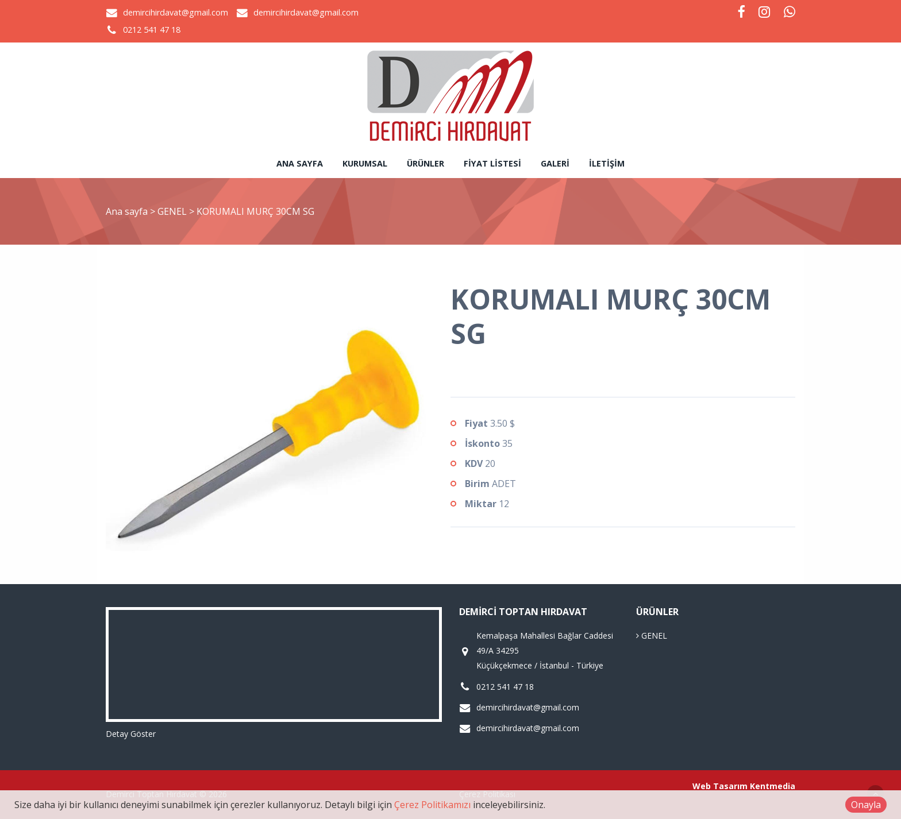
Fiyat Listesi (492, 163)
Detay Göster (131, 733)
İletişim (607, 163)
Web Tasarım (720, 786)
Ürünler (425, 163)
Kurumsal (364, 163)
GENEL (173, 211)
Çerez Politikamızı (432, 804)
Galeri (555, 163)
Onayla (866, 804)
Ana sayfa (299, 163)
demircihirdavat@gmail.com (175, 12)
